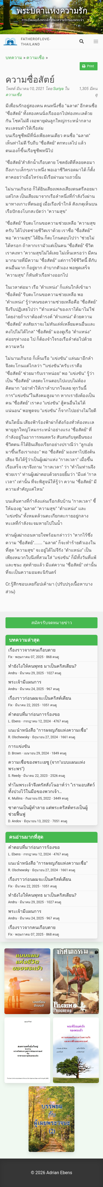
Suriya (58, 88)
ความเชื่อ (35, 57)
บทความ (13, 57)
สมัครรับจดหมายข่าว (51, 622)
